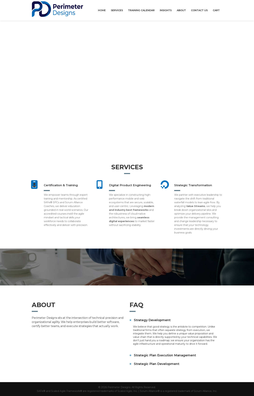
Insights (166, 10)
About (181, 10)
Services (117, 10)
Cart (216, 10)
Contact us (199, 10)
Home (102, 10)
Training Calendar (141, 10)
